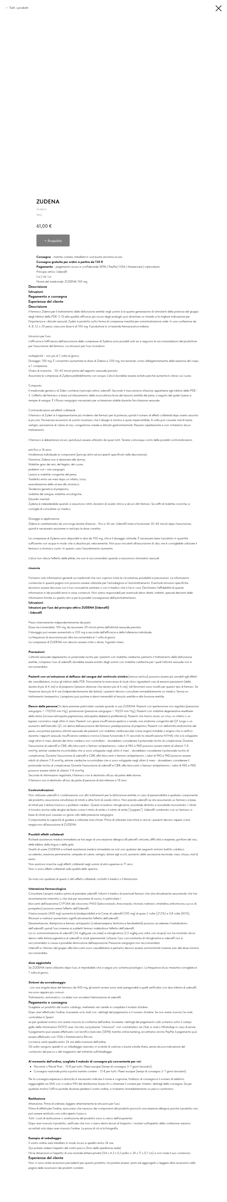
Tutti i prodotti (18, 8)
